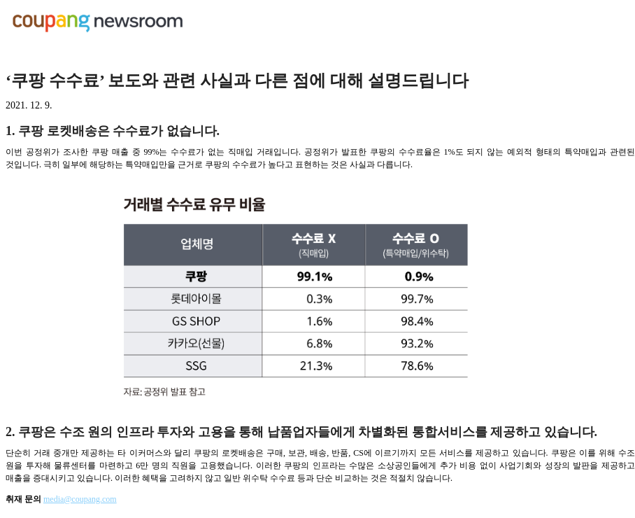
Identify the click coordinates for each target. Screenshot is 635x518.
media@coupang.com (80, 499)
